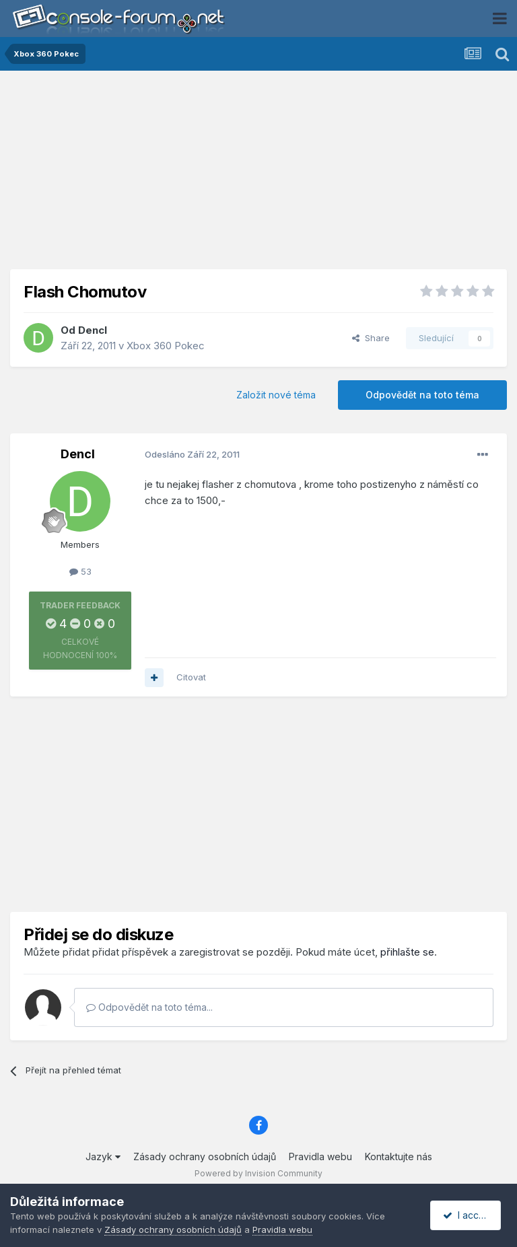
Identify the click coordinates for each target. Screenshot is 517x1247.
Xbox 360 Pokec (166, 345)
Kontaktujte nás (398, 1156)
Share (371, 337)
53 (80, 571)
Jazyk (102, 1156)
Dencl (92, 330)
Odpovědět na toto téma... (149, 1007)
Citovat (191, 677)
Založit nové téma (276, 394)
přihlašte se (407, 952)
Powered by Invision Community (258, 1173)
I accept (467, 1215)
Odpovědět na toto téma (422, 394)
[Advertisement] (258, 175)
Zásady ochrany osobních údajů (204, 1156)
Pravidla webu (320, 1156)
